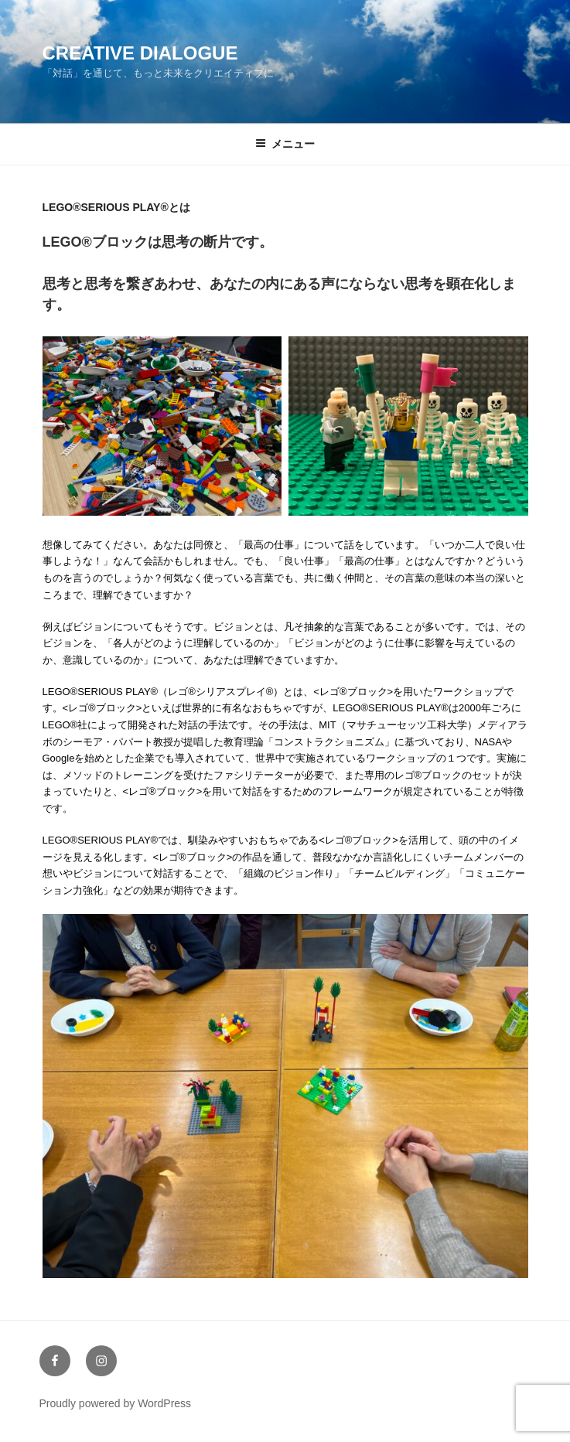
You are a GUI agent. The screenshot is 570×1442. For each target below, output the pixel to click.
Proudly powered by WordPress (115, 1403)
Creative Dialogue (140, 53)
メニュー (285, 144)
